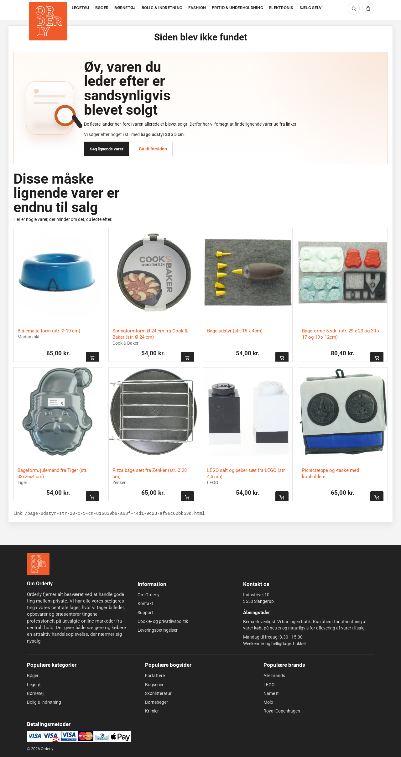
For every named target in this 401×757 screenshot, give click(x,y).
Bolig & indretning (44, 702)
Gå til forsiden (153, 148)
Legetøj (34, 684)
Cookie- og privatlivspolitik (163, 621)
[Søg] (354, 8)
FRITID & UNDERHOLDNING (237, 7)
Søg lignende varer (106, 149)
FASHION (197, 7)
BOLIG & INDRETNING (162, 7)
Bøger (33, 675)
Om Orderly (148, 594)
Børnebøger (156, 702)
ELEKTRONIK (281, 7)
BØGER (101, 7)
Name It (271, 693)
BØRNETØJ (124, 7)
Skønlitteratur (158, 693)
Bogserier (154, 684)
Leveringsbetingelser (158, 630)
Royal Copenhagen (281, 710)
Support (145, 612)
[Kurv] (368, 8)
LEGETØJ (80, 7)
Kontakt (145, 603)
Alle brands (274, 675)
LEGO (269, 684)
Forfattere (155, 675)
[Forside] (49, 10)
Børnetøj (35, 693)
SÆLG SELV (310, 7)
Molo (268, 702)
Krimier (152, 710)
